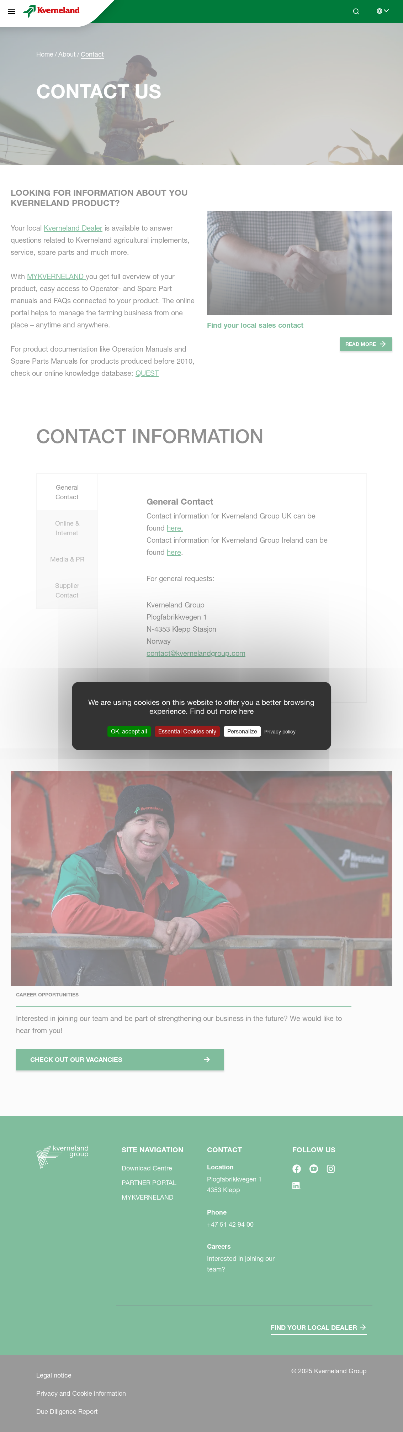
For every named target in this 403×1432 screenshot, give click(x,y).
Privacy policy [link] (280, 731)
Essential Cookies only (187, 731)
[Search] (356, 11)
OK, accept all (129, 731)
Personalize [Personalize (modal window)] (242, 731)
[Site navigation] (11, 11)
